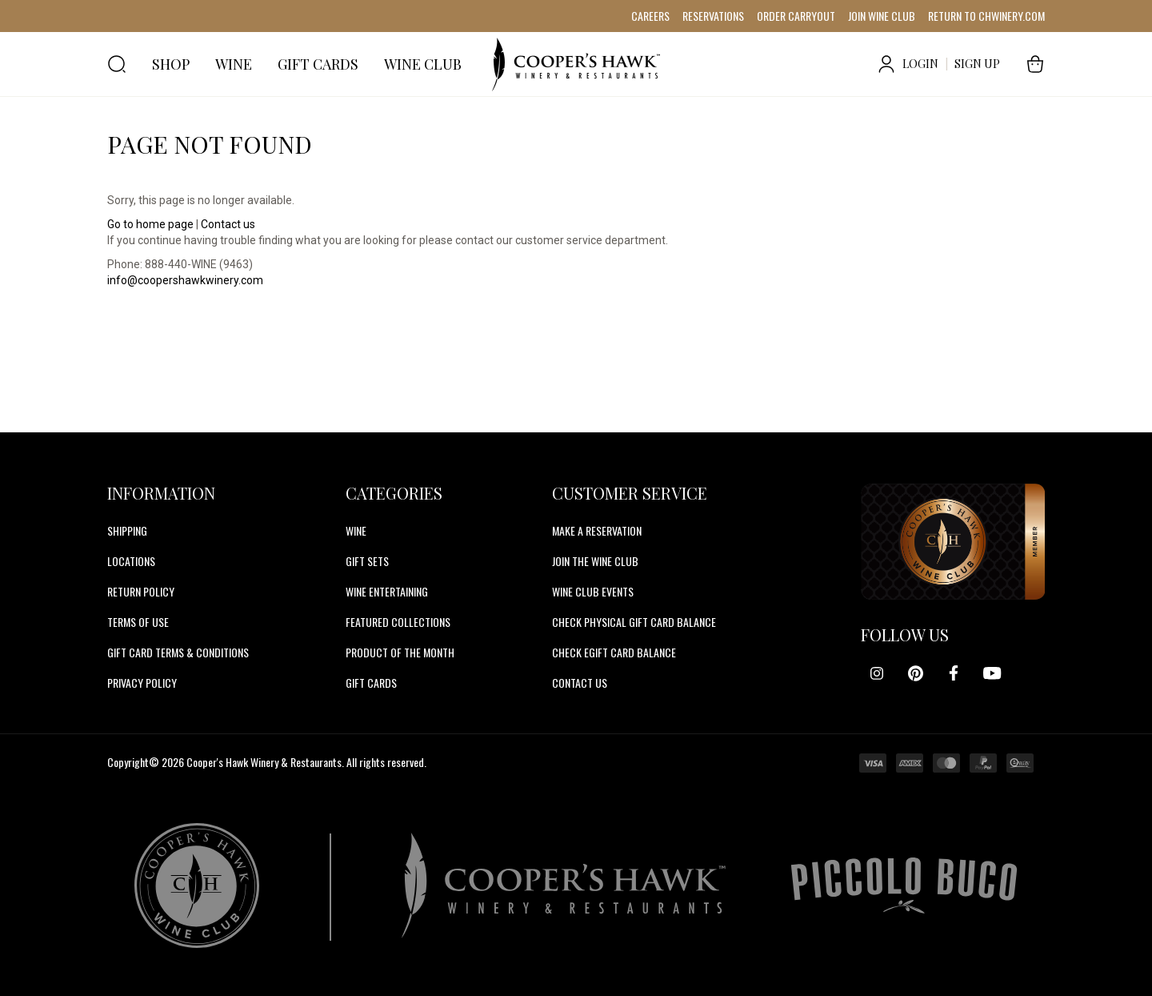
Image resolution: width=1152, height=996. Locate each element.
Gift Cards (371, 682)
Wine (356, 530)
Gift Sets (367, 560)
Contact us (228, 224)
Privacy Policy (142, 682)
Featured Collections (398, 621)
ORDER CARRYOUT (796, 15)
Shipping (127, 530)
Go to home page (150, 224)
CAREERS (650, 15)
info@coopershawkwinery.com (185, 280)
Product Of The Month (400, 652)
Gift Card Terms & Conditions (178, 652)
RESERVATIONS (713, 15)
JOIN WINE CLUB (881, 15)
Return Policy (140, 591)
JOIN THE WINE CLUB (595, 560)
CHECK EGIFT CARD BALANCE (614, 652)
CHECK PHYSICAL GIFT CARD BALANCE (634, 621)
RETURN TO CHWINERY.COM (986, 15)
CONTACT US (579, 682)
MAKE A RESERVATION (597, 530)
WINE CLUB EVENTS (593, 591)
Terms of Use (138, 621)
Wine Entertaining (387, 591)
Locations (131, 560)
